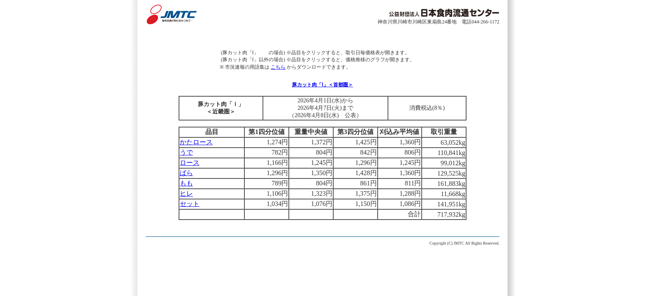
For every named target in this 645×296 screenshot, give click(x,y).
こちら (278, 67)
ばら (186, 172)
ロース (190, 162)
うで (186, 152)
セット (190, 203)
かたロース (196, 142)
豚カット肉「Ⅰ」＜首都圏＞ (322, 85)
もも (186, 183)
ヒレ (186, 193)
